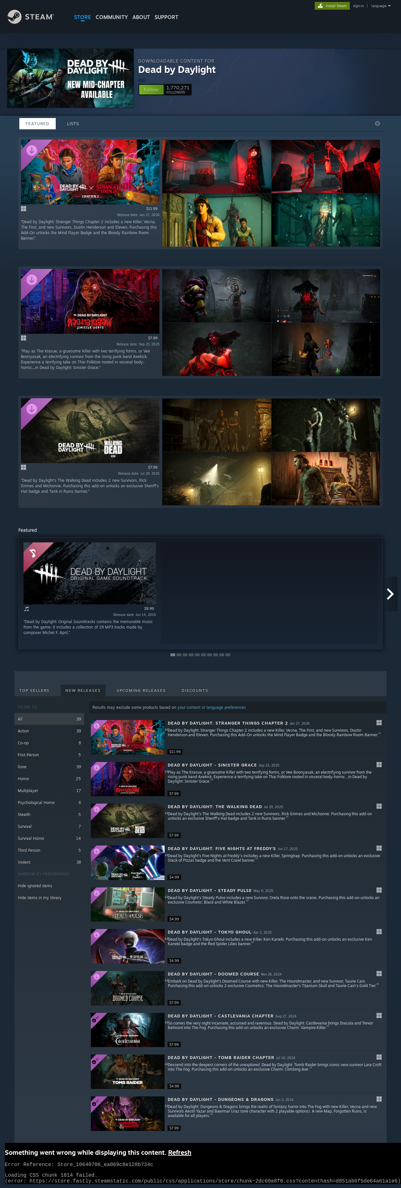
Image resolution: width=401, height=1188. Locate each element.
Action (49, 731)
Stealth (49, 814)
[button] (151, 89)
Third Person (49, 850)
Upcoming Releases (141, 690)
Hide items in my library (40, 897)
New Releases (83, 690)
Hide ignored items (35, 885)
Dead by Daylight (177, 69)
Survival (49, 826)
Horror (49, 778)
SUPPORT (166, 17)
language (379, 6)
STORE (82, 17)
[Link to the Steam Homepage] (35, 22)
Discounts (195, 690)
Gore (49, 766)
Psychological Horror (49, 802)
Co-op (49, 743)
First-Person (49, 754)
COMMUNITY (112, 17)
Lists (73, 123)
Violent (49, 862)
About (141, 17)
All (49, 719)
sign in (358, 6)
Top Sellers (34, 690)
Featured (37, 123)
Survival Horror (49, 838)
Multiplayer (49, 790)
